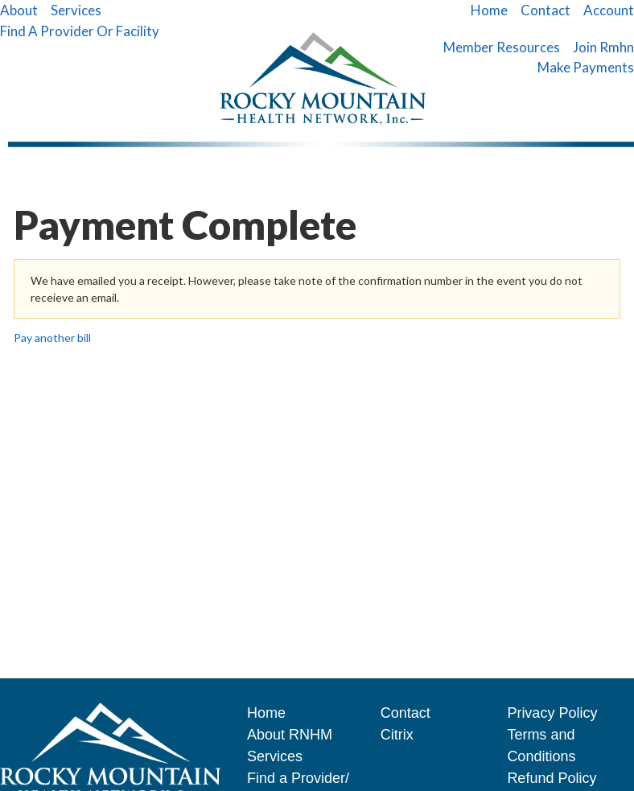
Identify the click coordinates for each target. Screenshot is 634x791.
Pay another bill (52, 337)
